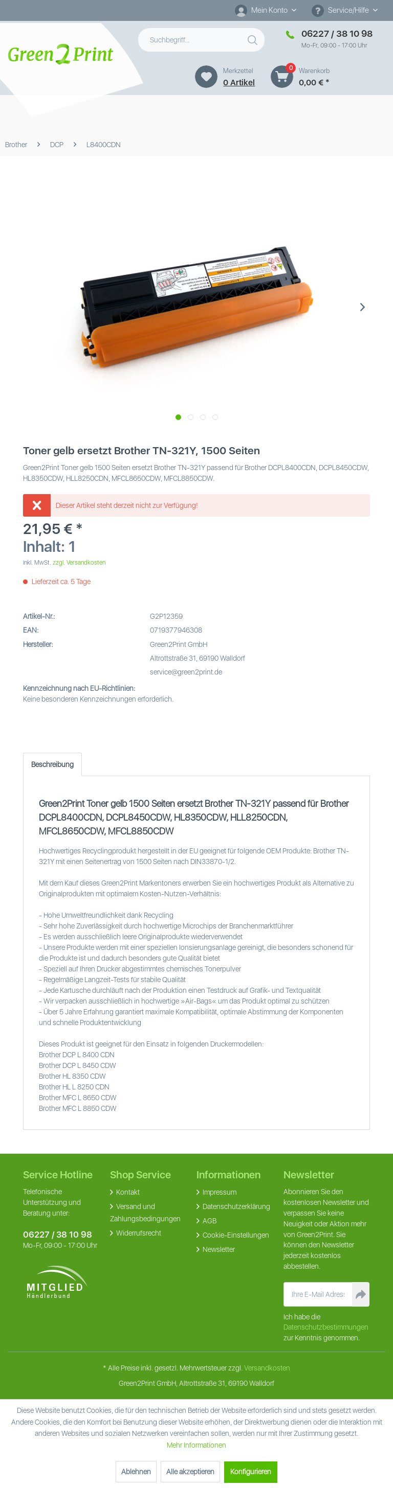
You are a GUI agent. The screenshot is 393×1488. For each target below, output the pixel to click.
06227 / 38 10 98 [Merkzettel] (337, 33)
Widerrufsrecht (138, 1233)
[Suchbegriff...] (202, 40)
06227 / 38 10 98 (57, 1234)
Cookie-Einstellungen (235, 1235)
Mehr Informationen (196, 1445)
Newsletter (218, 1249)
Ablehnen (136, 1472)
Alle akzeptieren (190, 1472)
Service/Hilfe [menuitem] (341, 11)
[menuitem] (265, 10)
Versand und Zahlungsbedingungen (145, 1212)
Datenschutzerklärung (235, 1206)
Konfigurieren (250, 1472)
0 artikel (239, 82)
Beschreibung (52, 764)
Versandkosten (267, 1368)
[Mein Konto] (265, 10)
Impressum (218, 1192)
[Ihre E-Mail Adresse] (318, 1294)
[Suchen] (254, 38)
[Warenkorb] (282, 76)
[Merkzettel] (206, 76)
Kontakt (127, 1192)
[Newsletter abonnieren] (360, 1294)
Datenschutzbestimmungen (325, 1327)
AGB (208, 1221)
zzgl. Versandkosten (79, 562)
